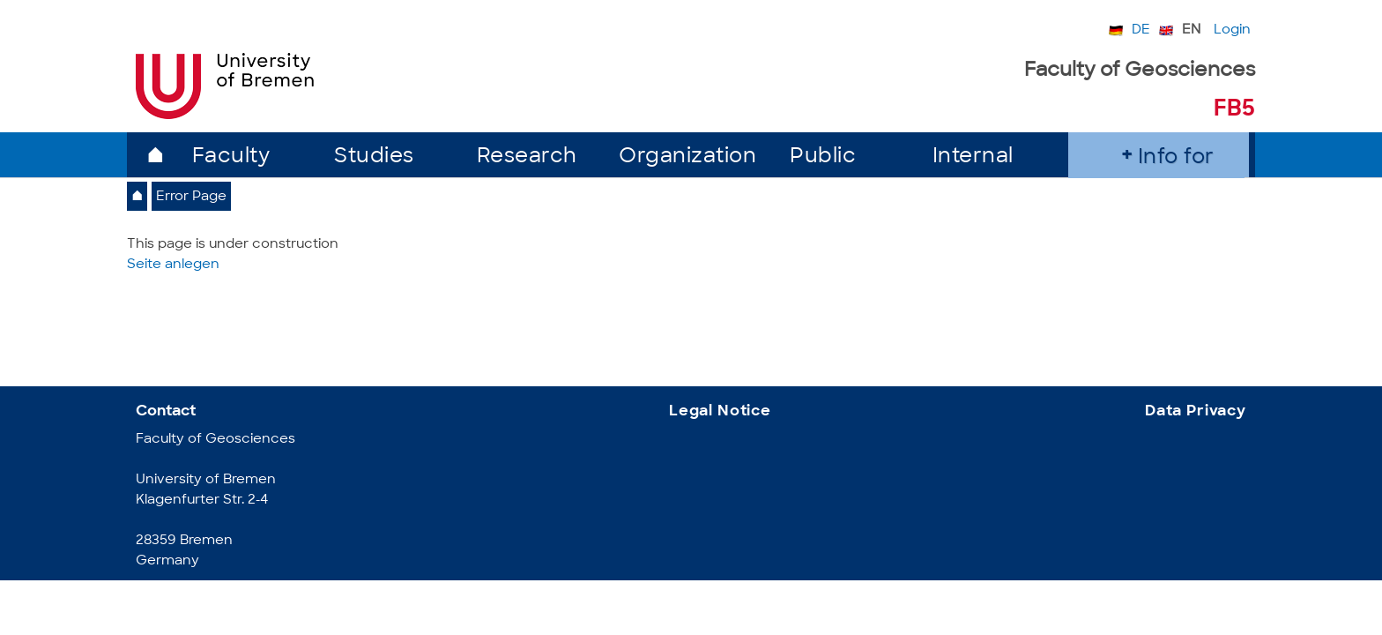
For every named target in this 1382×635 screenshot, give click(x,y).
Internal (973, 157)
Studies (374, 157)
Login (1232, 30)
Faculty (231, 157)
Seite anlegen (173, 265)
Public (823, 157)
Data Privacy (1195, 411)
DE (1141, 30)
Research (527, 157)
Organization (687, 157)
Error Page (191, 197)
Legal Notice (720, 411)
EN (1191, 30)
